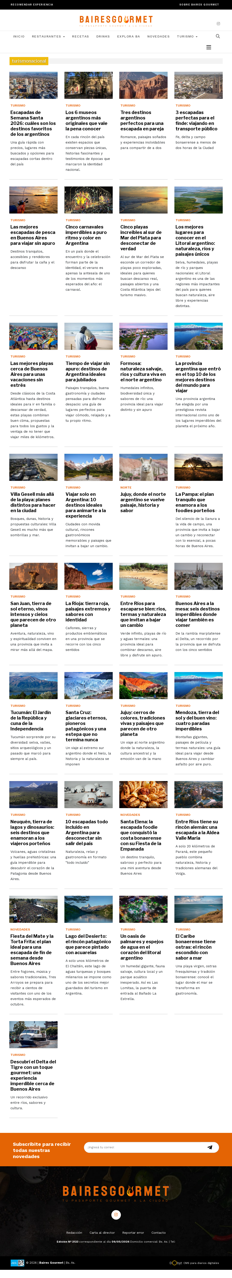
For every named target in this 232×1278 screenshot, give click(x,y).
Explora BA (128, 44)
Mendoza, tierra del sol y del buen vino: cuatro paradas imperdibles (197, 729)
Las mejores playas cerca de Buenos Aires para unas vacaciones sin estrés (31, 382)
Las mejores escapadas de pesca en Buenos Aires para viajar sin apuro (32, 243)
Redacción (74, 1241)
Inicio (19, 44)
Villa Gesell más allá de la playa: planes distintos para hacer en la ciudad (33, 510)
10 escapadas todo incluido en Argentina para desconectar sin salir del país (87, 840)
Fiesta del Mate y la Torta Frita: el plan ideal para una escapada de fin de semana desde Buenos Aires (32, 958)
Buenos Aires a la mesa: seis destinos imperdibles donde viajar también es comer (198, 622)
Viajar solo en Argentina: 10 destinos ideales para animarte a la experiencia (86, 513)
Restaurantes (48, 44)
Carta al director (102, 1241)
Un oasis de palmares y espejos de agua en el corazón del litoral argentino (142, 955)
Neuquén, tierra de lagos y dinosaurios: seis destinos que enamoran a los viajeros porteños (32, 840)
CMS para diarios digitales (201, 1271)
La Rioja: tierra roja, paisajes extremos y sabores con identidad (88, 620)
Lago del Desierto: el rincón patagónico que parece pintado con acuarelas (88, 952)
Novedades (158, 44)
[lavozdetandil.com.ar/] (116, 24)
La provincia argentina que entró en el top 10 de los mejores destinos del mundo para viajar (198, 385)
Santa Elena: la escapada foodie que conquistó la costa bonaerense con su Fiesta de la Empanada (140, 843)
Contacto (158, 1241)
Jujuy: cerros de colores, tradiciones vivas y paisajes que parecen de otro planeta (142, 731)
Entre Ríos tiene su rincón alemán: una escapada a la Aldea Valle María (197, 838)
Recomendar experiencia (32, 4)
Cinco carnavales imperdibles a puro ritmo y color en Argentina (86, 243)
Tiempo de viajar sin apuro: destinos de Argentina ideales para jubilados (88, 380)
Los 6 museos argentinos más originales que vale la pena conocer (86, 129)
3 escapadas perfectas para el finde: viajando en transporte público (196, 129)
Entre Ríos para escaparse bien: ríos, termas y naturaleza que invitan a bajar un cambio (143, 622)
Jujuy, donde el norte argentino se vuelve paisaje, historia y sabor (143, 510)
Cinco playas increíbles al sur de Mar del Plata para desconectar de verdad (141, 246)
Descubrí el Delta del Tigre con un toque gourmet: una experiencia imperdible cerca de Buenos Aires (33, 1083)
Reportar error (133, 1241)
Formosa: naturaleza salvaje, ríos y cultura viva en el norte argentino (143, 380)
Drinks (103, 44)
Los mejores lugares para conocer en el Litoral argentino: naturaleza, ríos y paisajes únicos (195, 248)
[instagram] (218, 23)
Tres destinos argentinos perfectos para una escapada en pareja (142, 129)
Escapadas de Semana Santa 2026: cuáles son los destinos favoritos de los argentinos (33, 131)
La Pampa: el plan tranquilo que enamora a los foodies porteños (195, 510)
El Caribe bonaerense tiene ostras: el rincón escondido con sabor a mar (196, 955)
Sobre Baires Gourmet (199, 4)
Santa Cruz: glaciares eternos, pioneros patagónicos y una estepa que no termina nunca (86, 734)
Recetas (80, 44)
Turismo (187, 44)
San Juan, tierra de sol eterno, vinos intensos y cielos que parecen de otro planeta (33, 622)
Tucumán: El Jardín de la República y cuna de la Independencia (30, 729)
